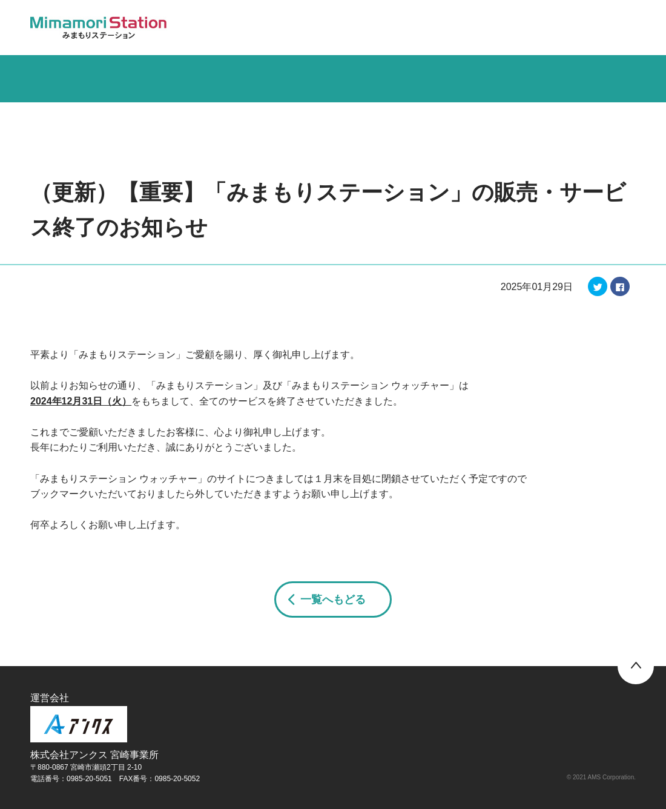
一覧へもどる (333, 599)
